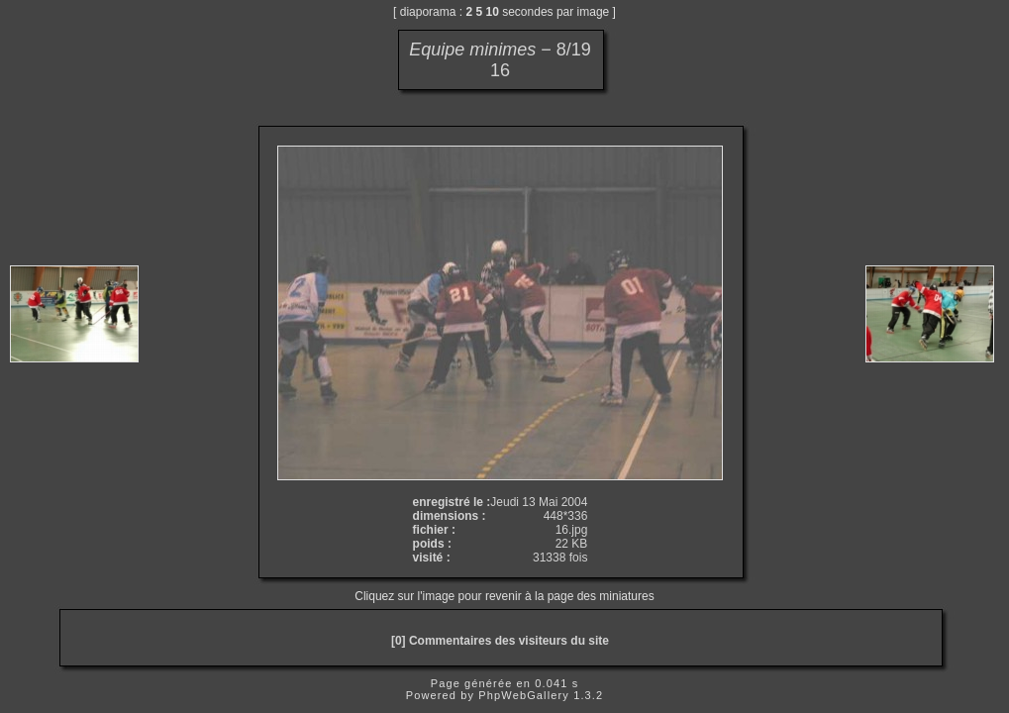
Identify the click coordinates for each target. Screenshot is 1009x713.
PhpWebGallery (523, 695)
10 (492, 12)
